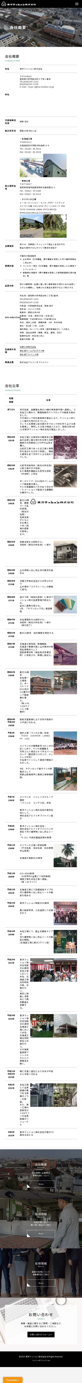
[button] (77, 4)
